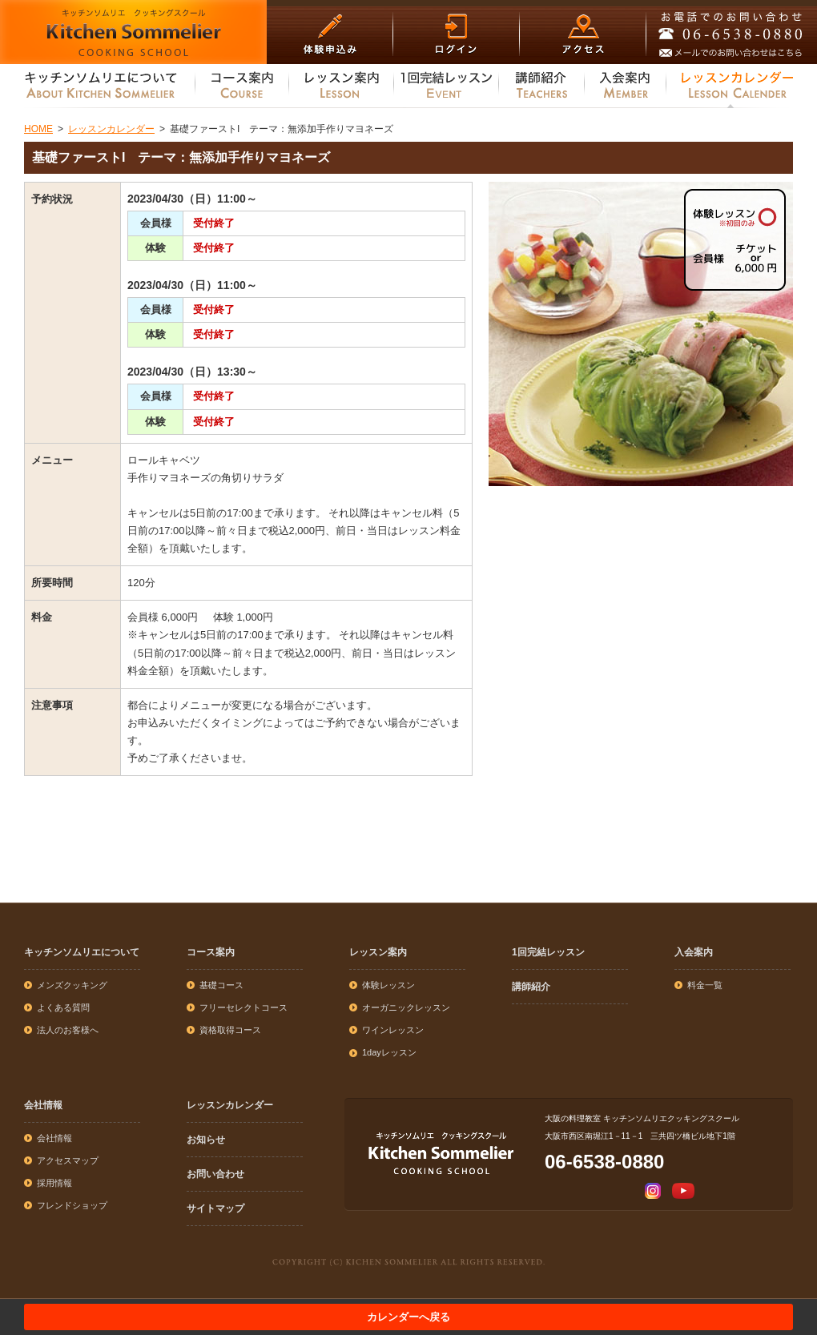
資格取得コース (230, 1030)
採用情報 (54, 1183)
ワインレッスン (393, 1030)
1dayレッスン (389, 1052)
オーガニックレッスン (406, 1007)
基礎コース (221, 985)
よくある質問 (63, 1007)
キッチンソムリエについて (81, 952)
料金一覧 (704, 985)
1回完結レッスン (548, 952)
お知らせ (206, 1139)
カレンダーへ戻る (408, 1317)
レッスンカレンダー (230, 1105)
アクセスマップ (68, 1160)
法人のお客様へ (68, 1030)
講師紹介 (531, 986)
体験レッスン (388, 985)
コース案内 (211, 952)
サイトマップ (215, 1208)
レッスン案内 (378, 952)
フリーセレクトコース (243, 1007)
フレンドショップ (72, 1205)
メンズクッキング (72, 985)
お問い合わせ (215, 1174)
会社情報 (43, 1105)
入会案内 (693, 952)
